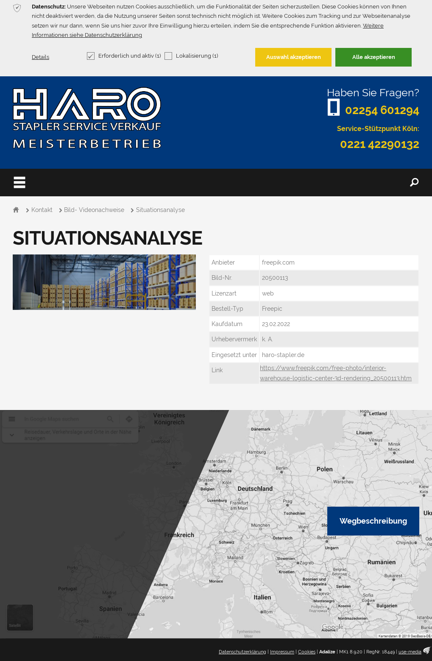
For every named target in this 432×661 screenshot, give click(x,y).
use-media (410, 652)
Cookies (306, 652)
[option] (104, 282)
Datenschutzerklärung (242, 652)
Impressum (282, 652)
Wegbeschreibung (373, 520)
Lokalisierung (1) (191, 56)
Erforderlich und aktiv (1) (124, 56)
